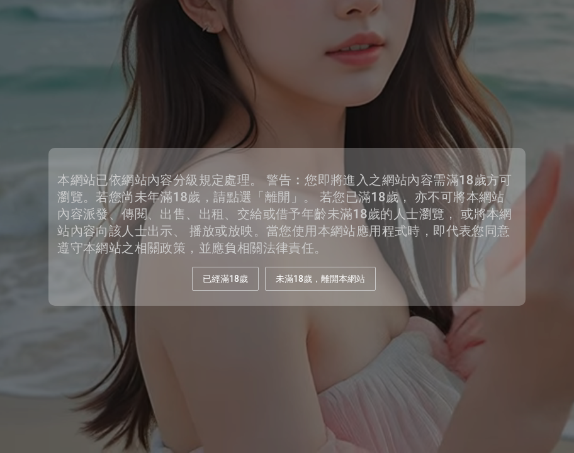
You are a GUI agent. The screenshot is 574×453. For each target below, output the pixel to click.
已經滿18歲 (225, 279)
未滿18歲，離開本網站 (320, 279)
